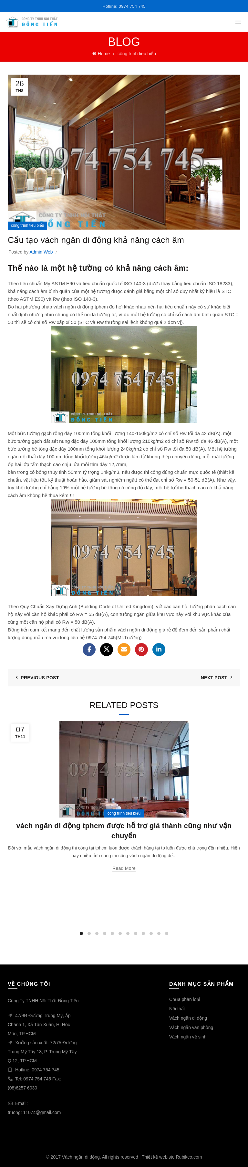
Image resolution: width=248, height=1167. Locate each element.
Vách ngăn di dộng (188, 1018)
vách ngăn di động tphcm (81, 306)
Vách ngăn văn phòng (191, 1027)
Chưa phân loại (184, 999)
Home (104, 53)
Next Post (214, 677)
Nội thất (177, 1008)
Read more (124, 868)
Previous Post (40, 677)
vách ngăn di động (137, 629)
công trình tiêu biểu (137, 53)
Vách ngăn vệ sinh (187, 1036)
